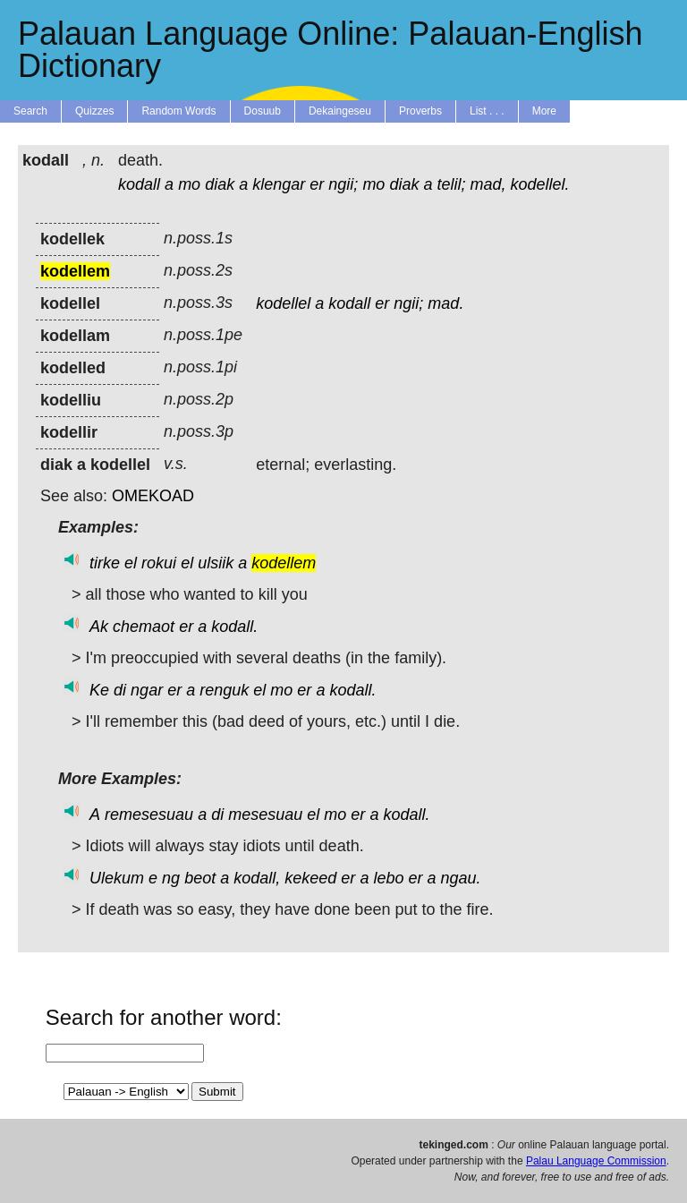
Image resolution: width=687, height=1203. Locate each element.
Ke (99, 690)
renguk (224, 690)
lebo (388, 878)
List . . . (487, 111)
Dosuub (262, 111)
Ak (98, 627)
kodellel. (540, 184)
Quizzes (94, 111)
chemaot (143, 627)
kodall (139, 184)
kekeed (310, 878)
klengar (278, 184)
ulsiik (215, 563)
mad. (445, 303)
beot (200, 878)
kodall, (256, 878)
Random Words (178, 111)
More (544, 111)
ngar (147, 690)
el (130, 563)
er (317, 184)
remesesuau (149, 814)
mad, (488, 184)
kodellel (283, 303)
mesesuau (265, 814)
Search (30, 111)
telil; (451, 184)
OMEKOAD (153, 496)
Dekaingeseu (340, 111)
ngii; (343, 184)
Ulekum (116, 878)
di (120, 690)
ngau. (461, 878)
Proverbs (420, 111)
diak (219, 184)
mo (189, 184)
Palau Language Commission (596, 1161)
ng (171, 878)
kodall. (234, 627)
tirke (104, 563)
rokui (158, 563)
